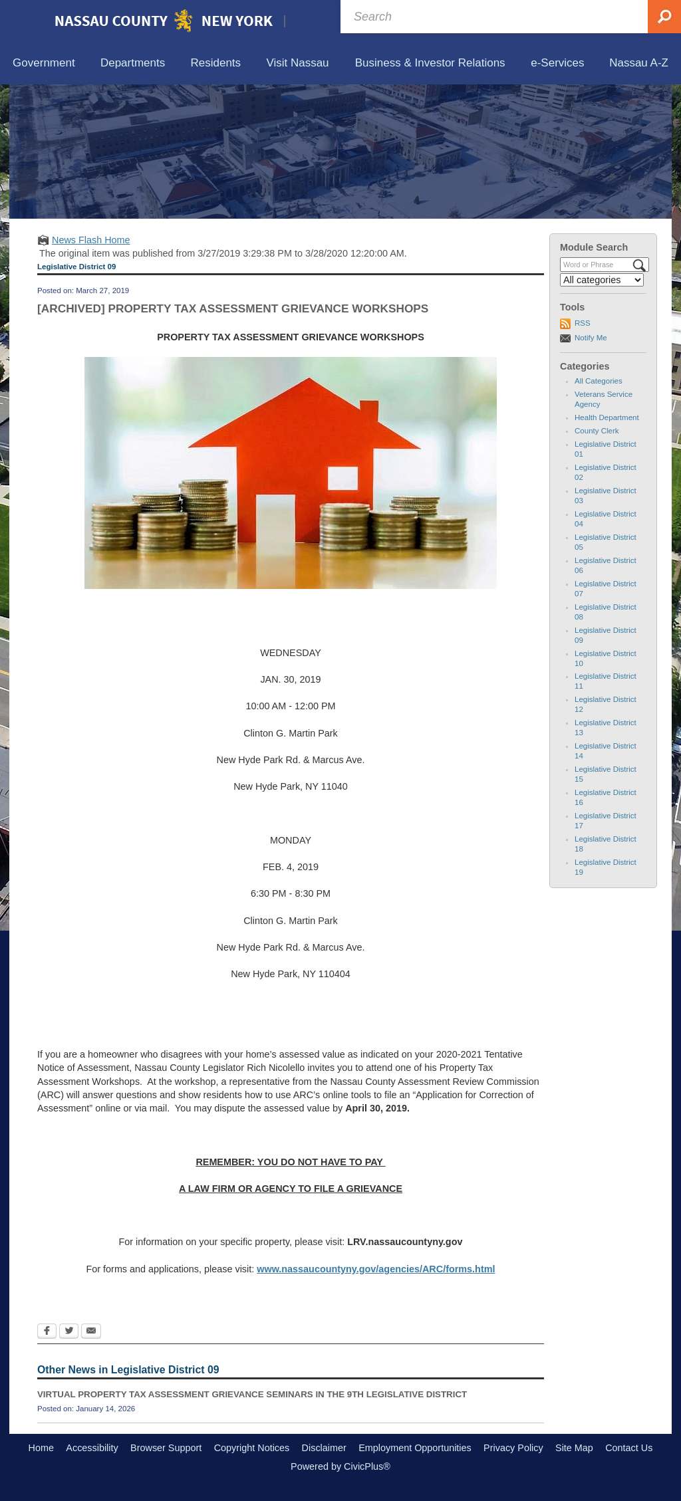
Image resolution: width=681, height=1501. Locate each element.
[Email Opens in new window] (91, 1332)
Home (41, 1448)
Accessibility (92, 1448)
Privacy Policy (513, 1448)
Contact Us (628, 1448)
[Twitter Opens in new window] (68, 1332)
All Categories (598, 381)
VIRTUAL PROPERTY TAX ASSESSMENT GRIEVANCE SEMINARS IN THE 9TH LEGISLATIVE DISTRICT (252, 1394)
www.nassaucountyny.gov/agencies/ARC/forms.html (376, 1269)
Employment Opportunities (415, 1448)
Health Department (607, 417)
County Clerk (597, 431)
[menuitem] (44, 63)
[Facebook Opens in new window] (47, 1332)
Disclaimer (324, 1448)
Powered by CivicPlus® (340, 1466)
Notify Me (591, 338)
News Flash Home (91, 240)
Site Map (574, 1448)
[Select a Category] (602, 280)
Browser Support (166, 1448)
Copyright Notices (252, 1448)
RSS (583, 323)
